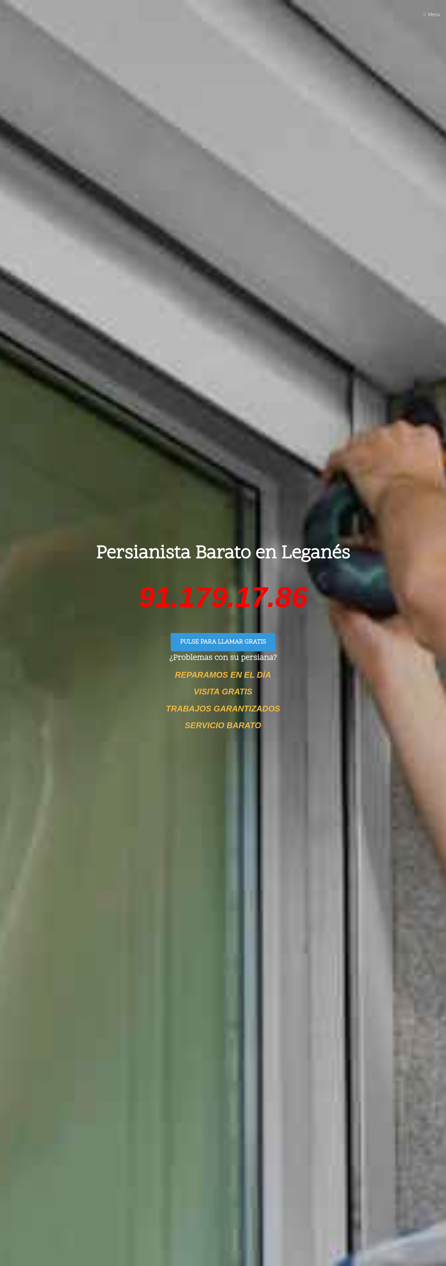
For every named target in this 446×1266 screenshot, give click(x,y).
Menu (434, 15)
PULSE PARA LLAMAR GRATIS (223, 642)
